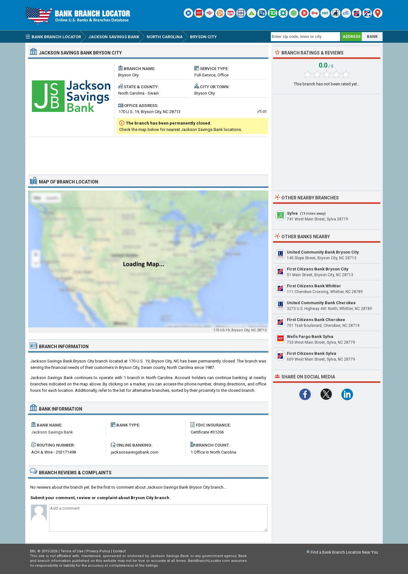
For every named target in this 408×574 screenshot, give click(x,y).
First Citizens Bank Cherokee (316, 319)
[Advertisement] (148, 153)
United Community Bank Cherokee (321, 302)
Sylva (292, 213)
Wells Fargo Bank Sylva (310, 336)
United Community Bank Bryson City (323, 252)
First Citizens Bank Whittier (314, 285)
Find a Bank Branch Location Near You (344, 552)
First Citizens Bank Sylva (311, 353)
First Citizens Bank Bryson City (317, 269)
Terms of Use (72, 551)
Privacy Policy (98, 551)
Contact (119, 551)
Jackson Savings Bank (52, 432)
